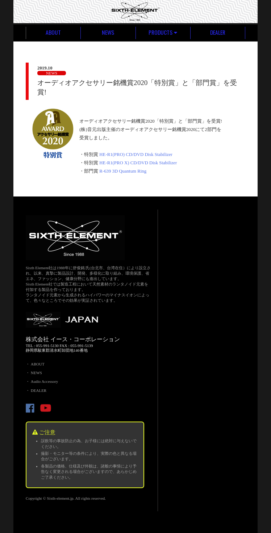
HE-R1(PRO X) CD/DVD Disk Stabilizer (138, 162)
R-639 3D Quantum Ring (122, 171)
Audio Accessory (44, 381)
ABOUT (53, 32)
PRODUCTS (163, 32)
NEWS (108, 32)
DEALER (217, 32)
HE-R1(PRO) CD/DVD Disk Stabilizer (135, 154)
